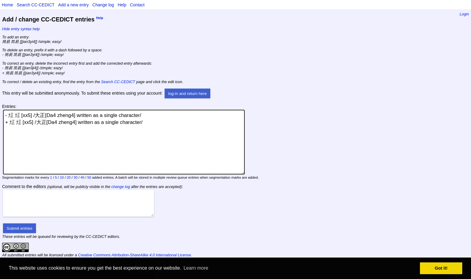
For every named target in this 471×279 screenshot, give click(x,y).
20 (69, 177)
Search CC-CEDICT (35, 4)
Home (7, 4)
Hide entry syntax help (21, 29)
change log (120, 187)
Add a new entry (73, 4)
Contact (137, 4)
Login (464, 14)
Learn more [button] (195, 268)
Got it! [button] (441, 268)
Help (122, 4)
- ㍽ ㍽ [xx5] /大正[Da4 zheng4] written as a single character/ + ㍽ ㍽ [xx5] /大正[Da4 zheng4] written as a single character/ (124, 142)
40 (82, 177)
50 (89, 177)
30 (76, 177)
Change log (103, 4)
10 (62, 177)
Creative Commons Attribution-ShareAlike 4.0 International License (134, 255)
